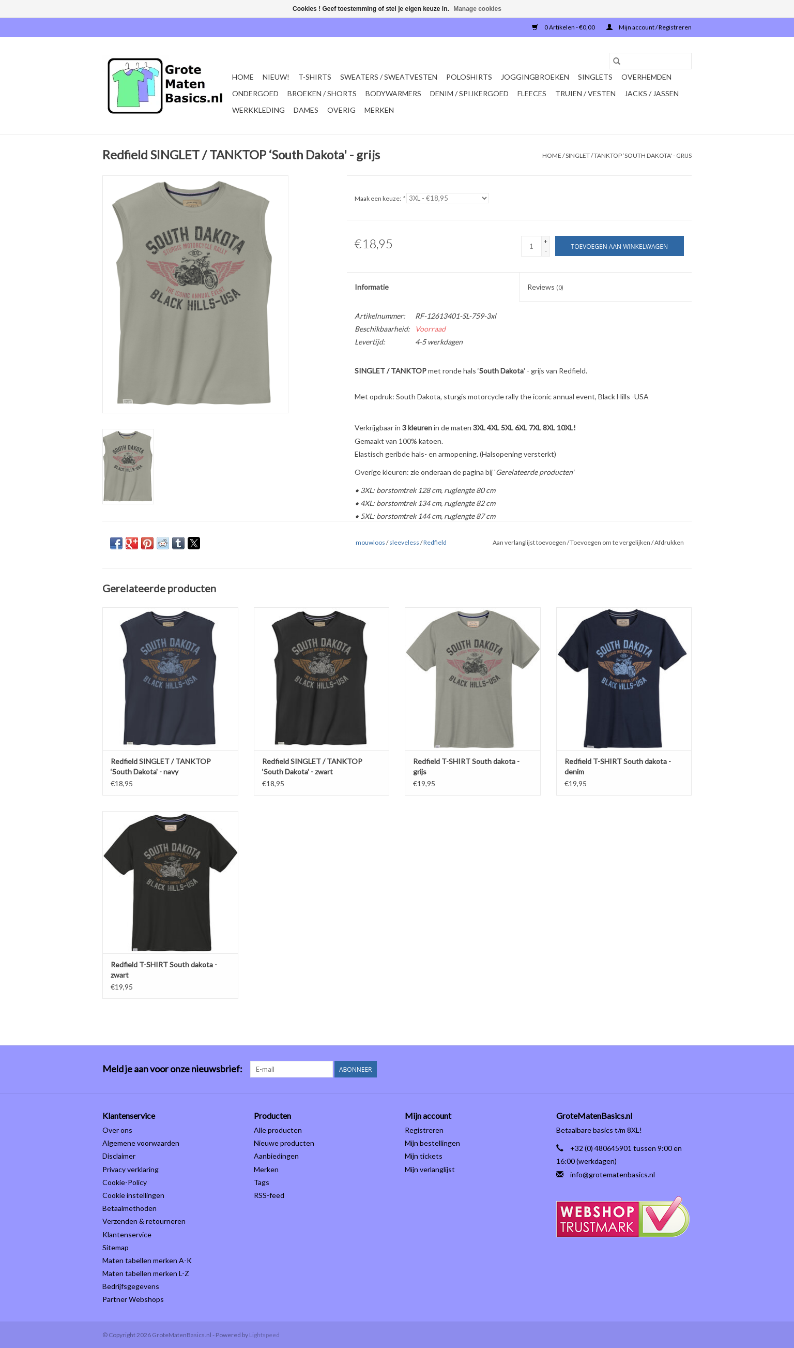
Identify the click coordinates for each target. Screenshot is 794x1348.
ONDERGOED (255, 93)
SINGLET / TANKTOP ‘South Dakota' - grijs (629, 155)
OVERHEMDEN (646, 76)
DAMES (306, 110)
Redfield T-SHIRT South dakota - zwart (164, 969)
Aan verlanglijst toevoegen (530, 542)
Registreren (424, 1130)
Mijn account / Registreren (649, 27)
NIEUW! (276, 76)
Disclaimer (118, 1155)
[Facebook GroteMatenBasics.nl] (665, 1069)
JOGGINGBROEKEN (535, 76)
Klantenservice (126, 1234)
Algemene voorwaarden (140, 1143)
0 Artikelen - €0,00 (564, 27)
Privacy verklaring (130, 1169)
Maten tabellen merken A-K (147, 1260)
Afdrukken (669, 542)
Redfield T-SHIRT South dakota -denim (617, 766)
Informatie (372, 286)
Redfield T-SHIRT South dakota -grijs (466, 766)
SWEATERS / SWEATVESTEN (388, 76)
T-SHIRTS (314, 76)
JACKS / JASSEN (651, 93)
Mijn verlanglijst (430, 1169)
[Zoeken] (650, 61)
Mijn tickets (423, 1155)
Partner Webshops (133, 1299)
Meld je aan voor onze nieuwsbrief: (172, 1069)
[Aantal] (531, 246)
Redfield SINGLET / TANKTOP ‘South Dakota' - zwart (312, 766)
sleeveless (404, 542)
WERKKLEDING (258, 110)
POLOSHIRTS (469, 76)
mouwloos (370, 542)
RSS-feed (269, 1195)
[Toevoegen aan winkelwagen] (619, 246)
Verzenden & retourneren (144, 1221)
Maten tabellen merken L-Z (145, 1273)
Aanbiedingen (276, 1155)
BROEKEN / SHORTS (322, 93)
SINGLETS (595, 76)
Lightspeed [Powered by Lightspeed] (264, 1335)
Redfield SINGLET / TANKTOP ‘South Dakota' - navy (161, 766)
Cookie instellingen (133, 1195)
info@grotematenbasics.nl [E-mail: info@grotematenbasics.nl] (612, 1174)
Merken (379, 110)
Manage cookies (477, 8)
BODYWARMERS (393, 93)
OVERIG (341, 110)
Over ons (117, 1130)
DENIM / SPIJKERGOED (469, 93)
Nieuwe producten (284, 1143)
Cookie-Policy (124, 1182)
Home (243, 76)
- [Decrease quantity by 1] (546, 250)
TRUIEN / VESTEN (585, 93)
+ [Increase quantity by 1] (545, 241)
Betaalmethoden (129, 1208)
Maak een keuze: (380, 198)
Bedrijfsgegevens (130, 1286)
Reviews (545, 286)
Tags (261, 1182)
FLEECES (531, 93)
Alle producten (278, 1130)
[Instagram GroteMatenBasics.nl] (683, 1069)
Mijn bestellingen (432, 1143)
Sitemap (115, 1247)
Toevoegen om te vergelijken (610, 542)
